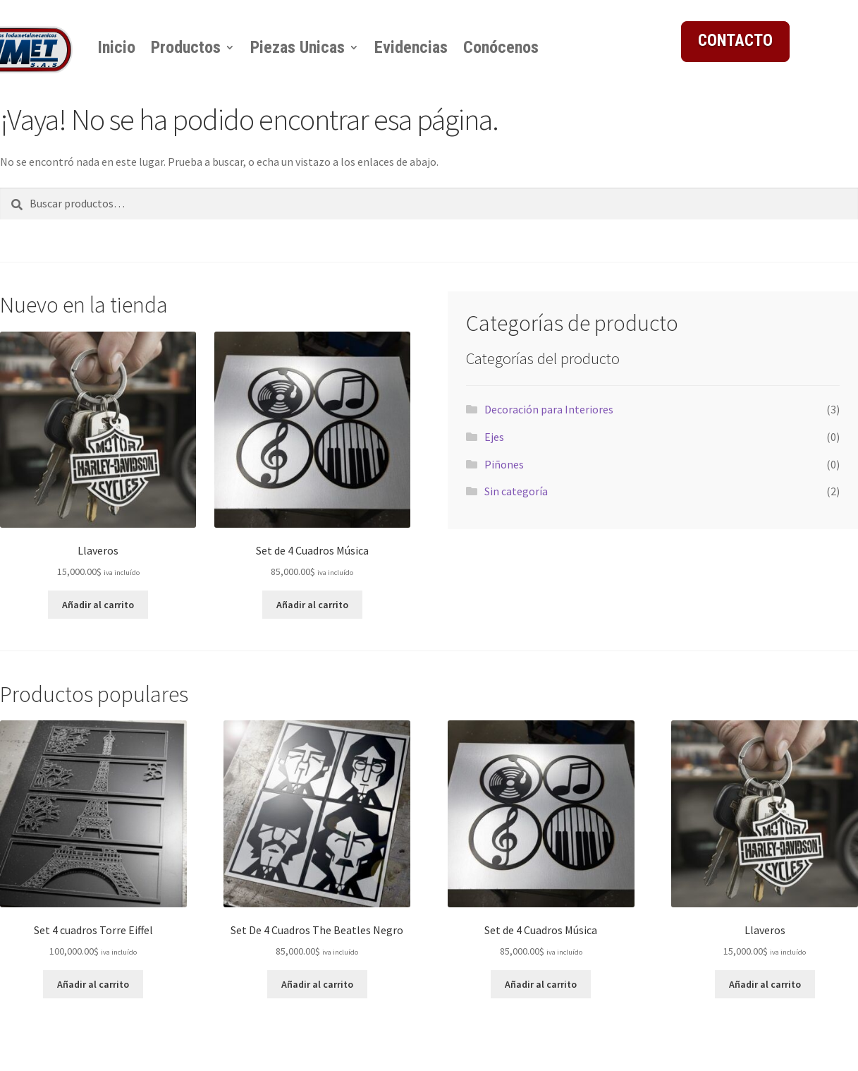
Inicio (116, 47)
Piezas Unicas (297, 47)
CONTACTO (735, 40)
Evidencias (411, 47)
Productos (186, 47)
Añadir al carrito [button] (98, 604)
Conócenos (501, 47)
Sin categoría (516, 491)
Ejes (494, 437)
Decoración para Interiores (548, 409)
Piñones (504, 464)
